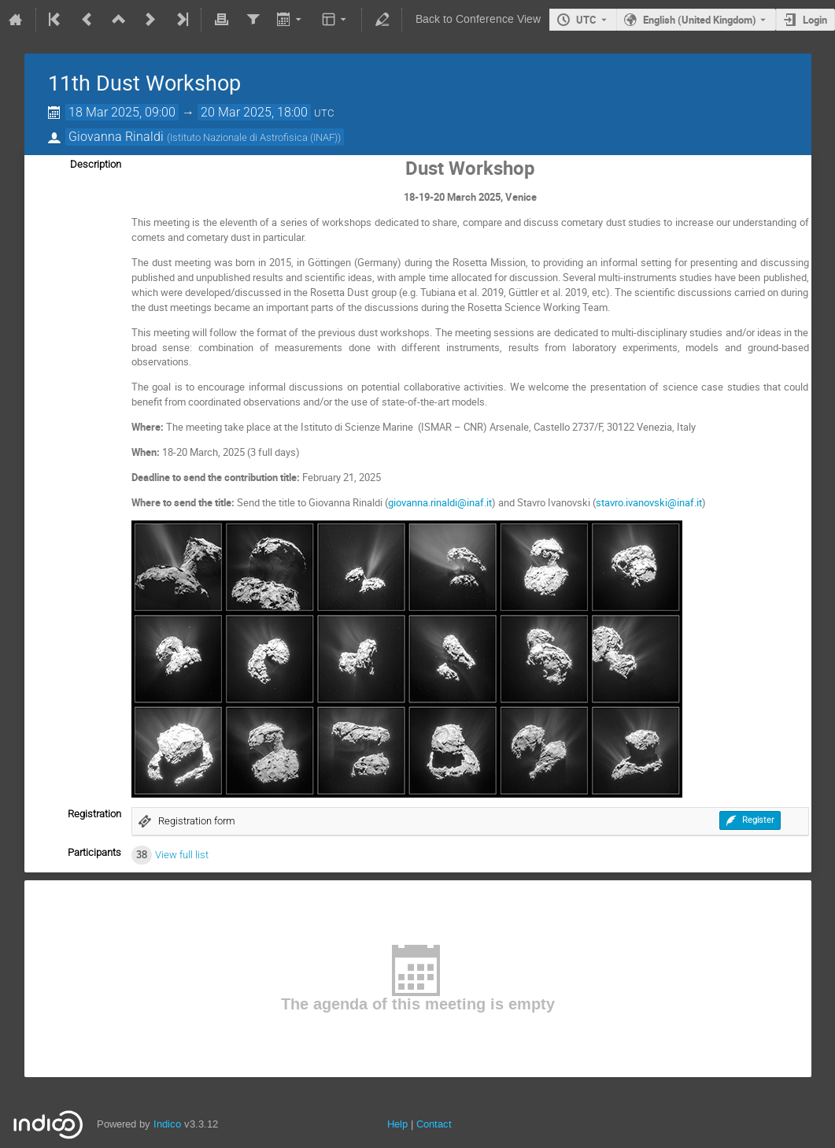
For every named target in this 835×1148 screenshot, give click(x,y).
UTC (586, 20)
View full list (182, 855)
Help (397, 1124)
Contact (434, 1124)
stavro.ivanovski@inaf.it (649, 502)
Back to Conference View (478, 19)
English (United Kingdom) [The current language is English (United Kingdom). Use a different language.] (699, 20)
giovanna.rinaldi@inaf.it (440, 502)
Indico (167, 1124)
